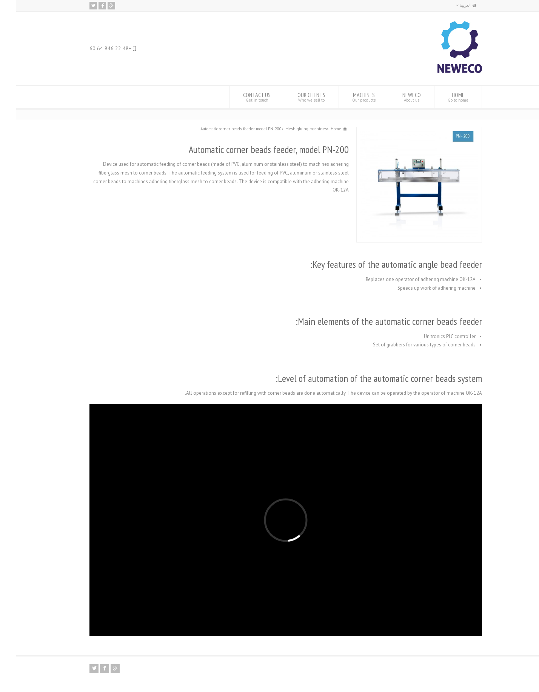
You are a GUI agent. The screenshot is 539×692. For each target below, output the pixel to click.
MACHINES (347, 97)
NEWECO (395, 97)
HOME (441, 97)
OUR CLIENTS (295, 97)
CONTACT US (240, 97)
